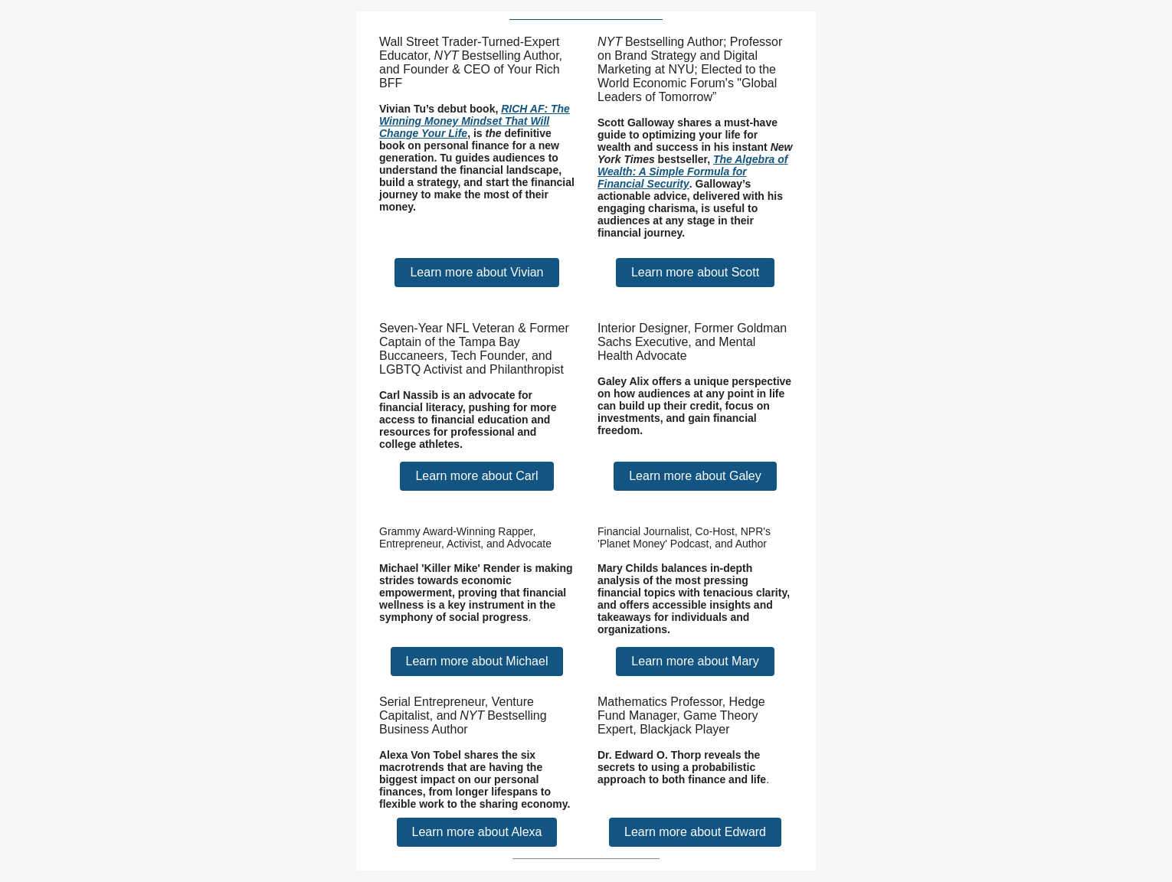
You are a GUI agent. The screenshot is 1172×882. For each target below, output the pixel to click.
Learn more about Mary (694, 661)
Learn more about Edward (695, 831)
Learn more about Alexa (477, 831)
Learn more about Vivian (476, 272)
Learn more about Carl (476, 475)
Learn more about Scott (695, 272)
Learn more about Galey (695, 475)
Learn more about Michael (477, 661)
